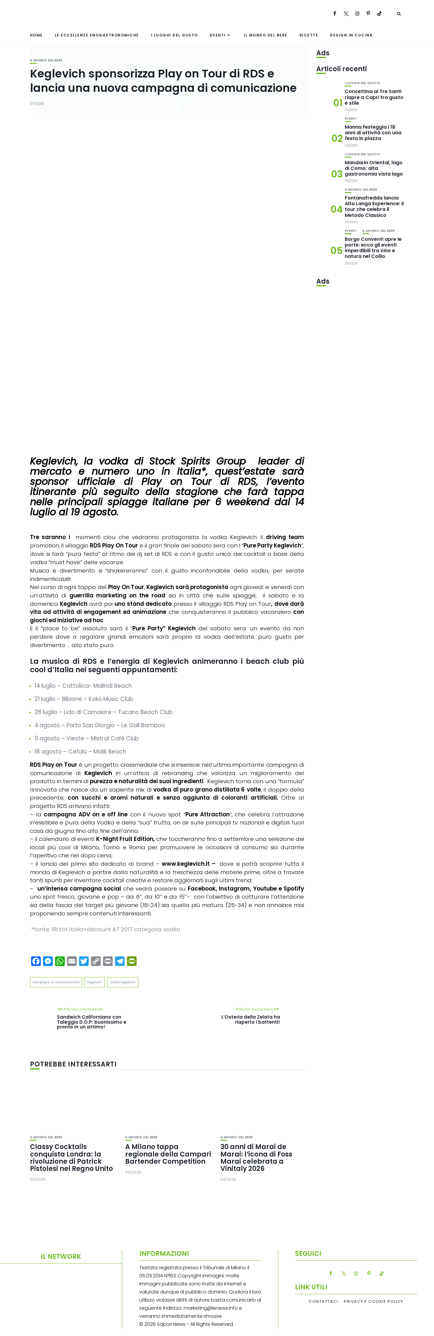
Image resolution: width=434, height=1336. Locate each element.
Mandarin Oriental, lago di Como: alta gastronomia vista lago (374, 168)
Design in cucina (351, 35)
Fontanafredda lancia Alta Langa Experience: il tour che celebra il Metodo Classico (374, 206)
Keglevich (94, 982)
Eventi (218, 35)
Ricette (309, 35)
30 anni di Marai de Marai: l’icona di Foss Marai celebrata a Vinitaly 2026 (256, 1157)
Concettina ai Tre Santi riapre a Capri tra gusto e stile (374, 97)
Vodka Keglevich (123, 982)
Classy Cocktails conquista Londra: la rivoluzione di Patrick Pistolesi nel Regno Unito (71, 1157)
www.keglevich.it (186, 864)
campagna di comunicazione (56, 982)
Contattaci (323, 1302)
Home (36, 35)
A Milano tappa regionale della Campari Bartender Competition (168, 1154)
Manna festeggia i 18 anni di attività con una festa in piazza (373, 133)
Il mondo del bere (266, 35)
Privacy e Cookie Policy (373, 1302)
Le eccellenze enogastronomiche (97, 35)
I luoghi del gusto (174, 35)
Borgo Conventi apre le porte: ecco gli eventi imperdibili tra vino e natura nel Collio (373, 248)
